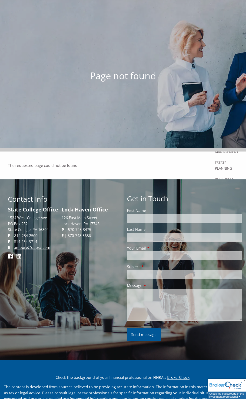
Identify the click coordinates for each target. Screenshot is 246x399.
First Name (136, 210)
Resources (224, 179)
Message (153, 285)
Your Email (155, 248)
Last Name (136, 229)
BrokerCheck (178, 377)
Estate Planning (223, 165)
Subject (152, 266)
